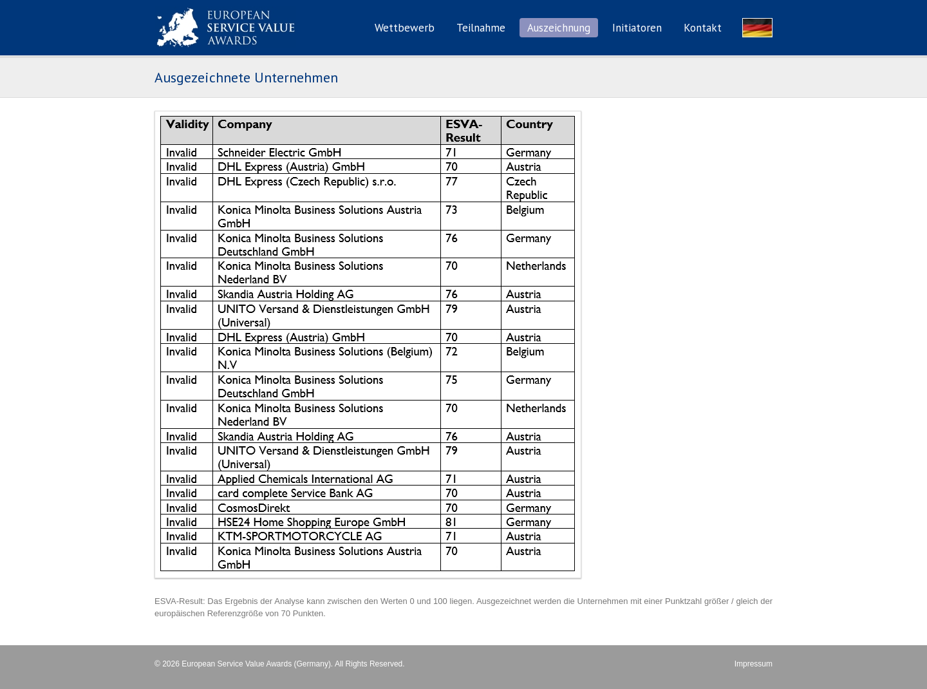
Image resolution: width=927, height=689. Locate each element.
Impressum (753, 663)
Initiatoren (637, 28)
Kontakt (703, 28)
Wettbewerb (405, 28)
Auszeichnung (558, 28)
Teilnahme (480, 28)
